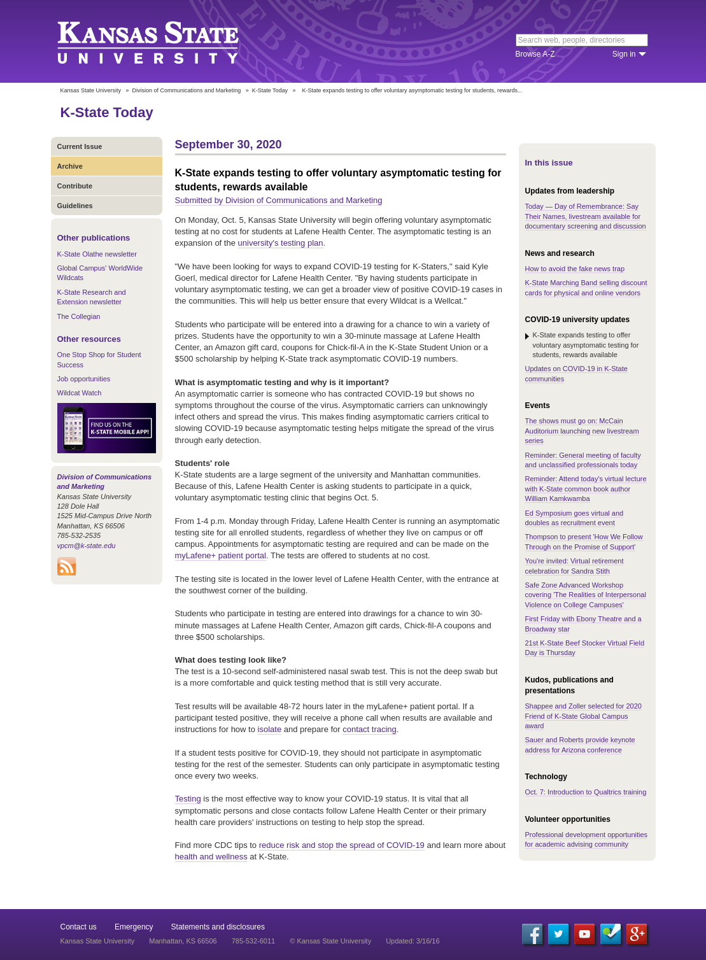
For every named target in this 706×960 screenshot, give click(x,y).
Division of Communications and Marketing (186, 90)
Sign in (624, 54)
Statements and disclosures (218, 926)
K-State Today (270, 90)
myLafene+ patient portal (220, 555)
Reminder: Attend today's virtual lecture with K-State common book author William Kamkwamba (586, 488)
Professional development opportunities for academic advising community (586, 839)
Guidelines (75, 205)
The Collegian (79, 316)
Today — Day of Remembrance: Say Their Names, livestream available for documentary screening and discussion (585, 216)
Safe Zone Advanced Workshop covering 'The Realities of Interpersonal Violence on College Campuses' (585, 595)
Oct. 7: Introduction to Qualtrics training (586, 792)
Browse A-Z (535, 54)
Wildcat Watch (79, 393)
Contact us (78, 926)
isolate (270, 729)
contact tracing (369, 729)
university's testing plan (280, 243)
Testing (188, 798)
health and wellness (211, 856)
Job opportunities (84, 379)
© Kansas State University (330, 941)
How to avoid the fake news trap (575, 268)
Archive (70, 166)
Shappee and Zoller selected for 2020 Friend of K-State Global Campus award (583, 716)
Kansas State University (164, 41)
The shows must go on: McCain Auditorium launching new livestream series (582, 430)
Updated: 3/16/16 (412, 941)
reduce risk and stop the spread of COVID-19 (342, 845)
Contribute (75, 186)
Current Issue (79, 146)
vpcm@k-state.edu (86, 545)
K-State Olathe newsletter (97, 254)
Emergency (134, 926)
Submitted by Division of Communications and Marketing (279, 200)
